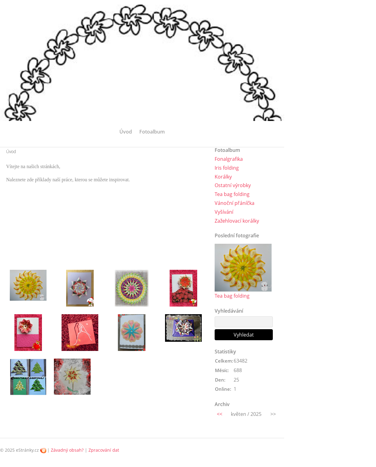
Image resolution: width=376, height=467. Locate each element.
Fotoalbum (152, 131)
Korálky (223, 176)
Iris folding (227, 167)
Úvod (125, 131)
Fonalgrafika (229, 159)
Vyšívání (224, 212)
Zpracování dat (103, 450)
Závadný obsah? (67, 450)
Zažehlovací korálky (237, 220)
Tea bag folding (232, 194)
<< (219, 414)
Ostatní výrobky (233, 185)
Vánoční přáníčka (234, 203)
